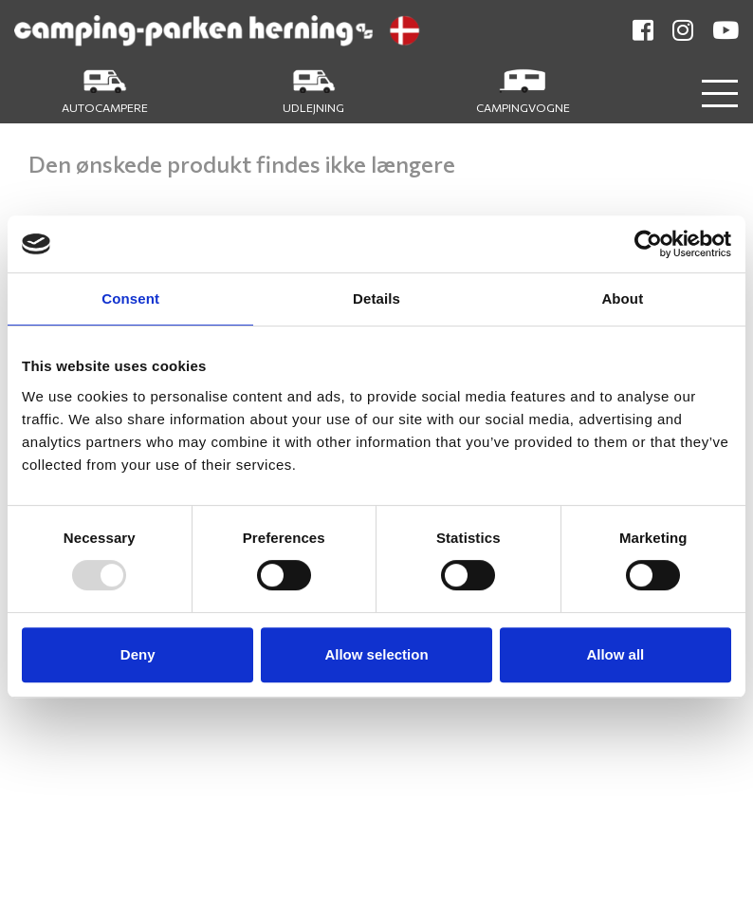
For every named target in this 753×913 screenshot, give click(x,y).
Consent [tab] (130, 298)
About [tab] (622, 298)
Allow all (615, 654)
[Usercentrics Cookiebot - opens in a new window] (648, 244)
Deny (138, 654)
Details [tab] (376, 298)
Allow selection (376, 654)
